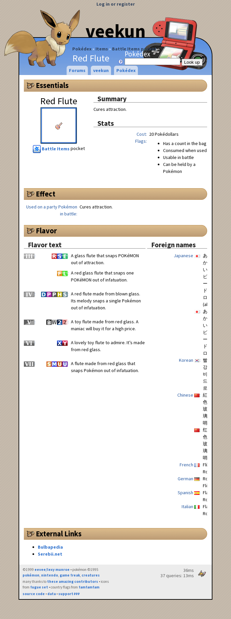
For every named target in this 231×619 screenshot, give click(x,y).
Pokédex (81, 49)
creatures (91, 575)
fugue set (39, 587)
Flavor (46, 230)
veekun (115, 30)
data (51, 593)
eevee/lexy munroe (52, 569)
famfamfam (89, 587)
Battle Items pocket (134, 49)
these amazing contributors (72, 581)
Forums (77, 70)
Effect (45, 193)
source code (34, 593)
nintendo (49, 575)
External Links (59, 533)
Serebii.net (50, 554)
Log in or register (115, 4)
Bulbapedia (50, 547)
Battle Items (52, 149)
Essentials (52, 85)
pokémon (31, 575)
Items (101, 49)
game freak (70, 575)
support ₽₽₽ (69, 593)
